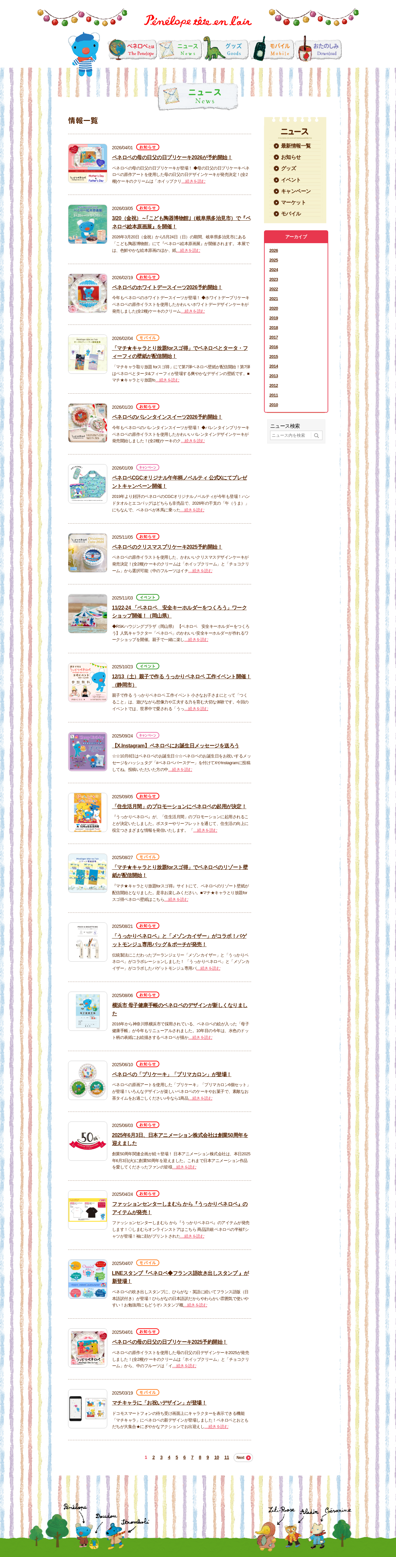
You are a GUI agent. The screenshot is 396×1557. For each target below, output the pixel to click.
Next (240, 1457)
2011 (273, 395)
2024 (273, 269)
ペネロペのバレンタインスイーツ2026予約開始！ (167, 417)
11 (226, 1457)
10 (216, 1457)
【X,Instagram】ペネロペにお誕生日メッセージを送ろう (175, 745)
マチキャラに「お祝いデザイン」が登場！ (159, 1403)
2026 (273, 250)
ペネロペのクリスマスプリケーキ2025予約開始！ (167, 547)
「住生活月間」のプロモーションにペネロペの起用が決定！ (179, 806)
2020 (273, 308)
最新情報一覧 (296, 146)
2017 (273, 337)
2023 (273, 279)
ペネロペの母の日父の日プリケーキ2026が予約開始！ (172, 157)
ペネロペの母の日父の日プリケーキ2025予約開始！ (169, 1342)
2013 (273, 375)
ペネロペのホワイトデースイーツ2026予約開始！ (167, 287)
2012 (273, 385)
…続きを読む (193, 181)
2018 (273, 327)
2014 (273, 366)
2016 (273, 346)
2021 (273, 298)
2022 (273, 289)
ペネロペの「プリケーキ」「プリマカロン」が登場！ (172, 1074)
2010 (273, 404)
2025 (273, 260)
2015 (273, 356)
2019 (273, 318)
